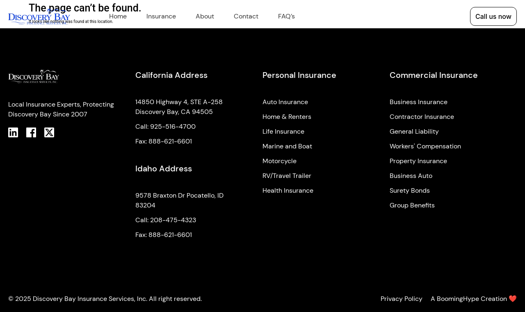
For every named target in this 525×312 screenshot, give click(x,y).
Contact (246, 16)
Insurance (161, 16)
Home (118, 16)
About (205, 16)
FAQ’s (286, 16)
